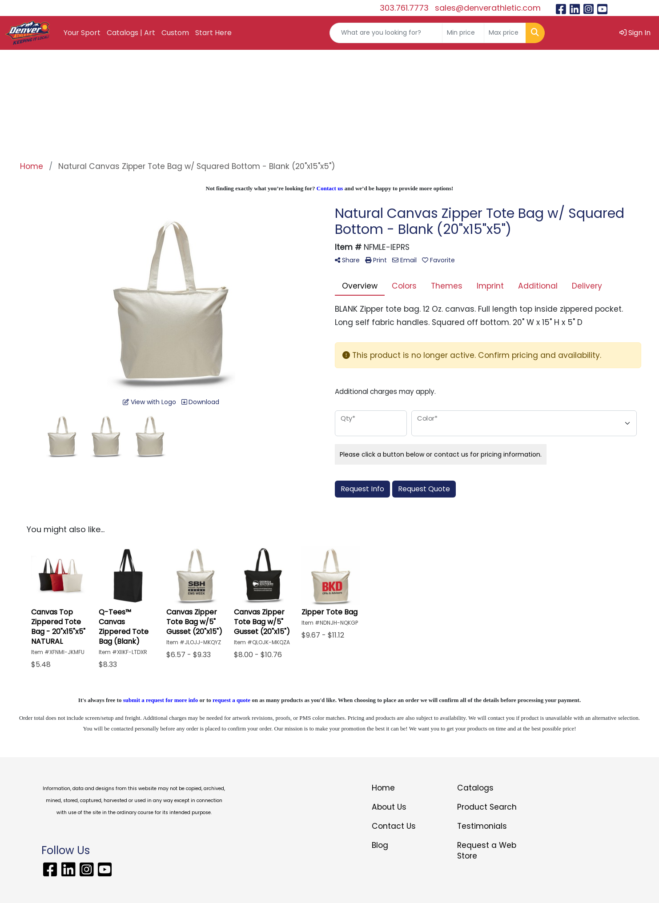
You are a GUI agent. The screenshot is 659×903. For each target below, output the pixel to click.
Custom (175, 33)
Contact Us (394, 826)
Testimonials (482, 826)
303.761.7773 (404, 7)
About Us (389, 807)
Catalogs (475, 788)
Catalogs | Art (131, 33)
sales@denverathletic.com (488, 7)
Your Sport (82, 33)
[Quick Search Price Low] (463, 33)
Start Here (213, 33)
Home (383, 788)
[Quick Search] (386, 33)
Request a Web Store (486, 850)
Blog (380, 845)
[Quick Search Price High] (505, 33)
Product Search (487, 807)
